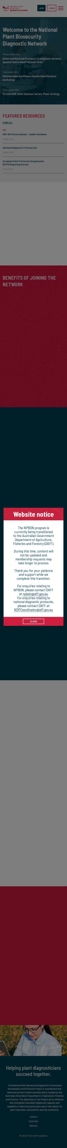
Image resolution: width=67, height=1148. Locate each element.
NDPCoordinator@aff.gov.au (33, 609)
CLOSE (33, 621)
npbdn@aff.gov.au (35, 594)
